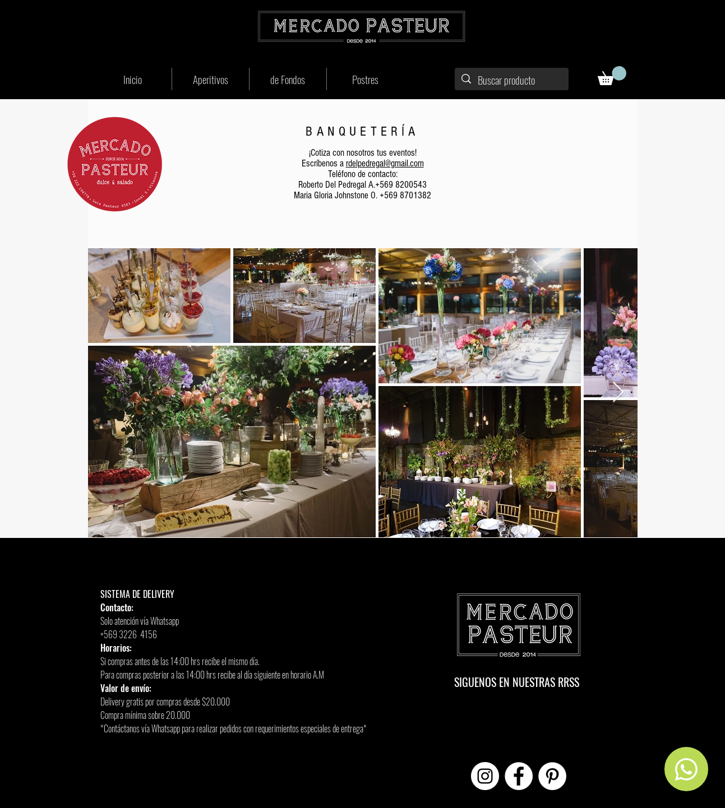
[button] (612, 75)
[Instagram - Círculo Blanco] (485, 776)
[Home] (686, 769)
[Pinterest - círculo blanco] (552, 776)
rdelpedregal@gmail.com (385, 163)
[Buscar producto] (511, 80)
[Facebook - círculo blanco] (519, 776)
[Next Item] (618, 392)
